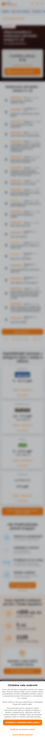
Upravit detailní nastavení (22, 734)
